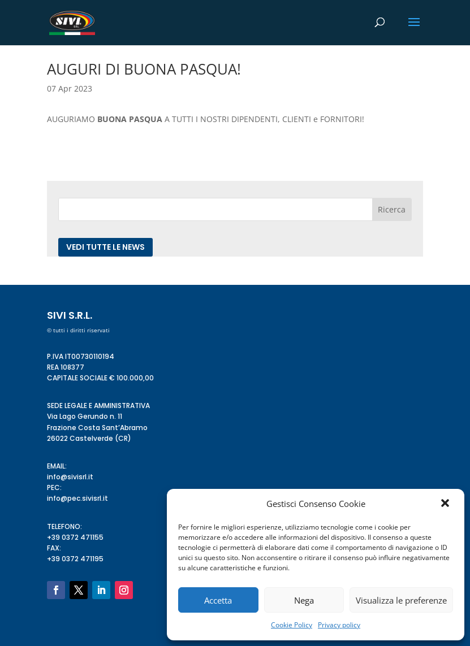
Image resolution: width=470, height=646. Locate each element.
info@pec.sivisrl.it (77, 498)
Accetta (218, 600)
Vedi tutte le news (105, 247)
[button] (446, 504)
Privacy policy (339, 625)
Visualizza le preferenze (401, 600)
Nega (304, 600)
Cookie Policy (291, 625)
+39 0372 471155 (75, 537)
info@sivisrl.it (70, 477)
